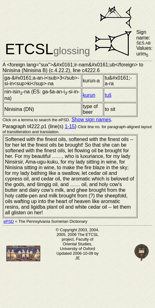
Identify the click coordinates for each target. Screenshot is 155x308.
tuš (108, 95)
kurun (89, 95)
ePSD (8, 221)
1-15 (70, 126)
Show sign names (91, 119)
